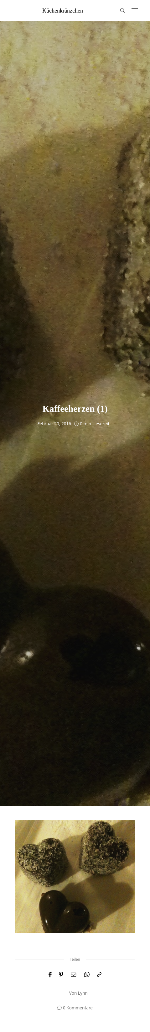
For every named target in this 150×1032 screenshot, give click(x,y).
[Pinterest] (61, 975)
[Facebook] (49, 975)
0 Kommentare (78, 1008)
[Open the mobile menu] (135, 11)
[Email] (74, 975)
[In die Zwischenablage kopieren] (99, 975)
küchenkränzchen (62, 11)
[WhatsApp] (87, 975)
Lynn (83, 993)
